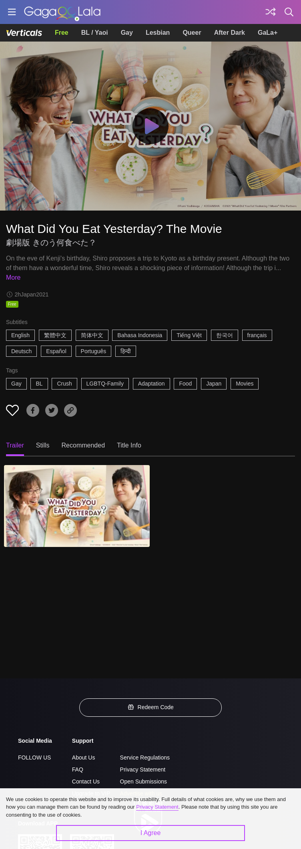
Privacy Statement (143, 769)
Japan (213, 383)
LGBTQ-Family (105, 383)
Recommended (83, 445)
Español (56, 351)
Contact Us (86, 781)
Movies (244, 383)
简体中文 (92, 335)
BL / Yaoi (94, 32)
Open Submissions (143, 781)
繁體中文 (55, 335)
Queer (192, 32)
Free (61, 32)
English (20, 335)
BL (39, 383)
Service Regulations (145, 757)
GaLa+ (267, 32)
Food (185, 383)
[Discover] (270, 12)
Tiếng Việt (189, 335)
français (257, 335)
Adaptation (151, 383)
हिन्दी (125, 351)
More (13, 277)
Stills (43, 445)
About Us (83, 757)
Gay (127, 32)
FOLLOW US (34, 757)
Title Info (129, 445)
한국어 (224, 335)
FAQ (77, 769)
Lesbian (158, 32)
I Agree (150, 832)
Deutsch (21, 351)
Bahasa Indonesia (139, 335)
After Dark (229, 32)
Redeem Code (150, 707)
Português (93, 351)
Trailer (15, 445)
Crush (64, 383)
